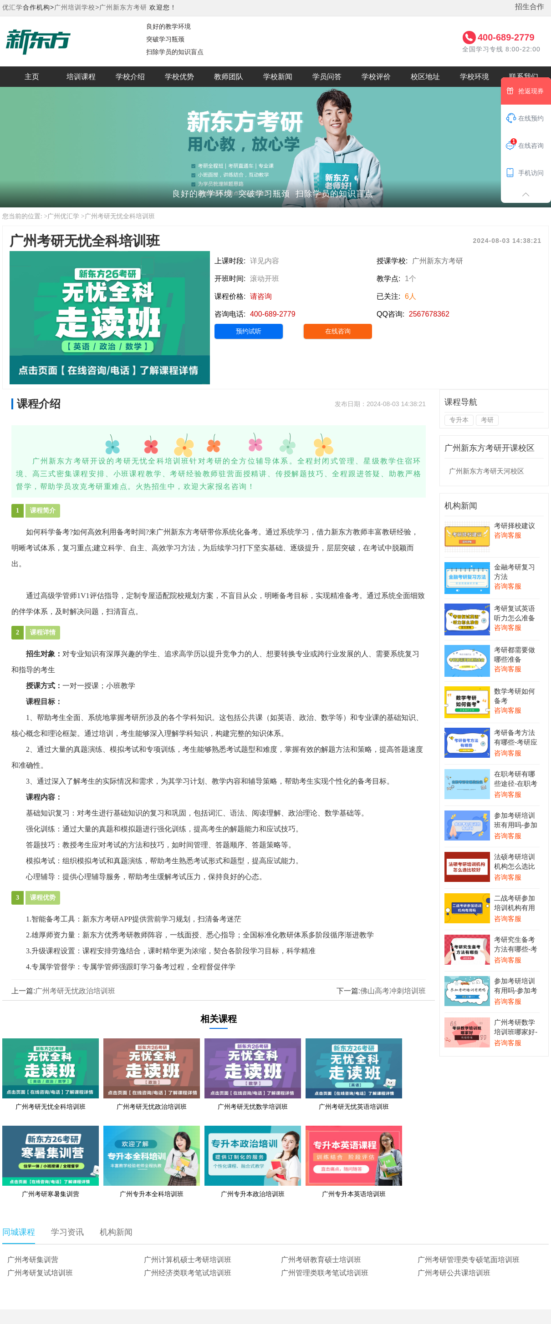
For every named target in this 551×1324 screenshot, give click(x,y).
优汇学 (12, 7)
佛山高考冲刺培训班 (393, 991)
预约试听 (248, 331)
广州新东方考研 (123, 7)
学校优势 (179, 77)
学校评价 (376, 77)
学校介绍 (130, 77)
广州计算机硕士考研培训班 (187, 1260)
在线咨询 (338, 331)
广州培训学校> (76, 7)
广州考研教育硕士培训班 (321, 1260)
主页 (32, 77)
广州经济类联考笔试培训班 (187, 1273)
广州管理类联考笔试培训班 (324, 1273)
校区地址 (425, 77)
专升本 (459, 419)
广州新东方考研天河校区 (486, 471)
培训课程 (81, 77)
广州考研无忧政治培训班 (75, 991)
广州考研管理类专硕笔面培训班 (469, 1260)
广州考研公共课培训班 (454, 1273)
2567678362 (429, 314)
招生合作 (529, 6)
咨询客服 (507, 535)
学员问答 (327, 77)
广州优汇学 (63, 216)
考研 (487, 419)
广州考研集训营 (32, 1260)
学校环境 (474, 77)
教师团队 (228, 77)
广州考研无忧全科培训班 (120, 216)
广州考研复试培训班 (40, 1273)
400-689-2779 (506, 37)
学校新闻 (277, 77)
